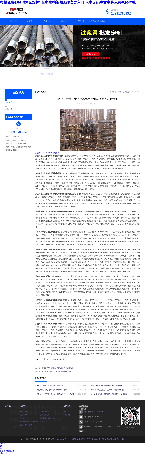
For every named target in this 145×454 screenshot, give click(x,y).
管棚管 (42, 421)
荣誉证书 (81, 21)
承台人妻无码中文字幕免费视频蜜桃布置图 (57, 371)
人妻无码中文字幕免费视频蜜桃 (47, 153)
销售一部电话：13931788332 (93, 411)
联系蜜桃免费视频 (98, 21)
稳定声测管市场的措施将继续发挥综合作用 (52, 389)
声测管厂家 (81, 439)
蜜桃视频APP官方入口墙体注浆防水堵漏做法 (57, 368)
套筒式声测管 (24, 414)
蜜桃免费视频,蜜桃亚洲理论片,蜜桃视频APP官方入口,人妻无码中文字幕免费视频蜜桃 (68, 2)
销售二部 (3, 448)
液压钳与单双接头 (26, 424)
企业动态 (13, 102)
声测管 (22, 417)
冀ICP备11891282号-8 (59, 439)
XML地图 (72, 439)
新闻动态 (64, 21)
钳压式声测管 (24, 411)
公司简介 (30, 21)
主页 (120, 92)
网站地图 (3, 453)
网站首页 (13, 21)
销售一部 (3, 446)
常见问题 (13, 109)
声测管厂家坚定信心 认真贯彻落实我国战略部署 (108, 389)
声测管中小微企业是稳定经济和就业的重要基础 (107, 385)
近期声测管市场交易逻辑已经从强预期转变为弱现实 (109, 394)
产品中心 (47, 21)
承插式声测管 (44, 414)
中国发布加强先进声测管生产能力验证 (50, 385)
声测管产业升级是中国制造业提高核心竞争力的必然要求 (56, 394)
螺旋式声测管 (44, 411)
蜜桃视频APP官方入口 (47, 417)
